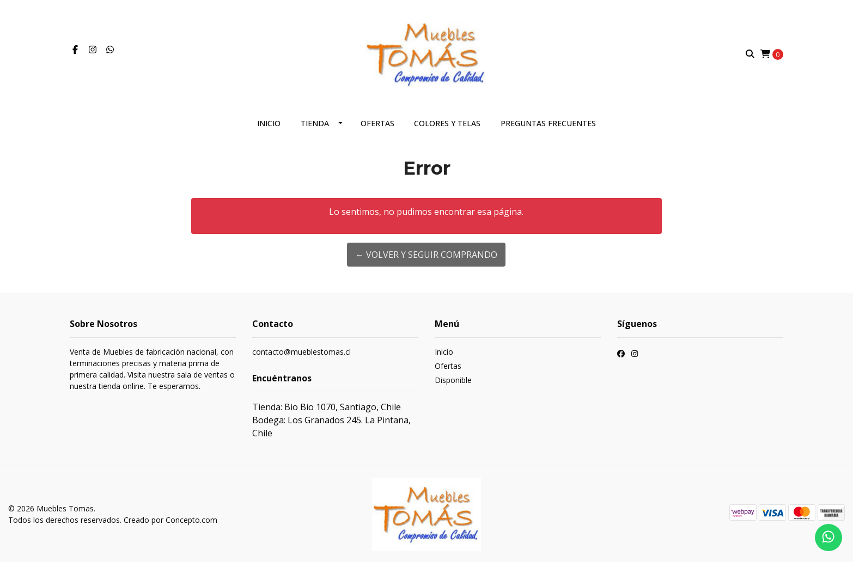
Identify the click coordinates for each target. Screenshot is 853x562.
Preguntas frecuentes (548, 123)
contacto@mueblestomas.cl (301, 352)
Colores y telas (447, 123)
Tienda (315, 123)
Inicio (269, 123)
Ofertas (377, 123)
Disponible (453, 380)
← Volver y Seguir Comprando (426, 255)
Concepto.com (191, 520)
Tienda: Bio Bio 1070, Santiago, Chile (326, 407)
